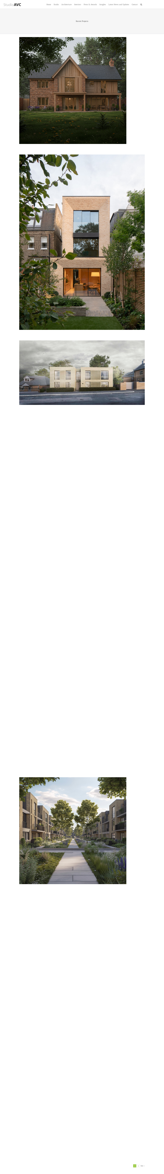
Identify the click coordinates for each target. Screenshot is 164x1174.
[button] (141, 4)
